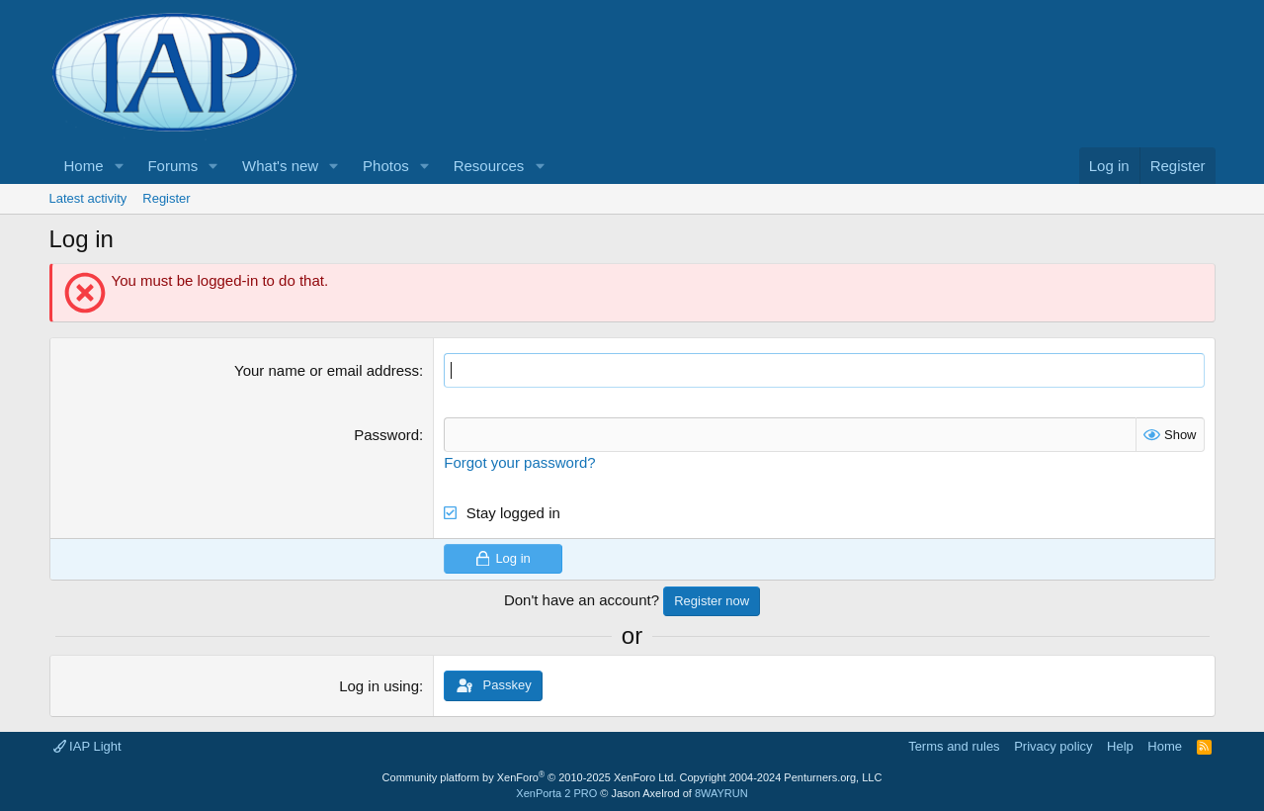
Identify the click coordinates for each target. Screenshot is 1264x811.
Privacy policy (1053, 746)
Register (166, 198)
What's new (280, 165)
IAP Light (87, 746)
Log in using (379, 685)
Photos (386, 165)
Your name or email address (326, 370)
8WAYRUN (721, 793)
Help (1120, 746)
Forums (172, 165)
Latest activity (88, 198)
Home (84, 165)
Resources (489, 165)
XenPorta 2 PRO (556, 793)
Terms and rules (953, 746)
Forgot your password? (519, 462)
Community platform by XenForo (529, 777)
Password (386, 434)
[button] (118, 165)
